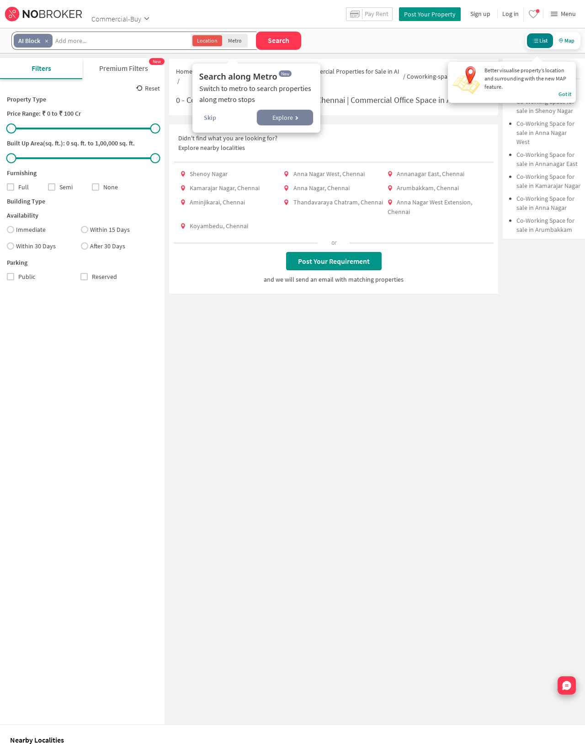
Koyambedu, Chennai (219, 226)
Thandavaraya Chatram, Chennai (338, 202)
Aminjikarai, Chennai (217, 202)
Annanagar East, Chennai (430, 174)
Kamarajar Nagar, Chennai (225, 188)
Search (278, 40)
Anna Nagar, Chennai (321, 188)
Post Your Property (430, 14)
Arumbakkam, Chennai (428, 188)
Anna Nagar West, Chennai (329, 174)
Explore (285, 117)
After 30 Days (103, 246)
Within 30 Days (31, 246)
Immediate (26, 229)
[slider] (11, 128)
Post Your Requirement (334, 261)
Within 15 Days (105, 229)
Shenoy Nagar (209, 174)
